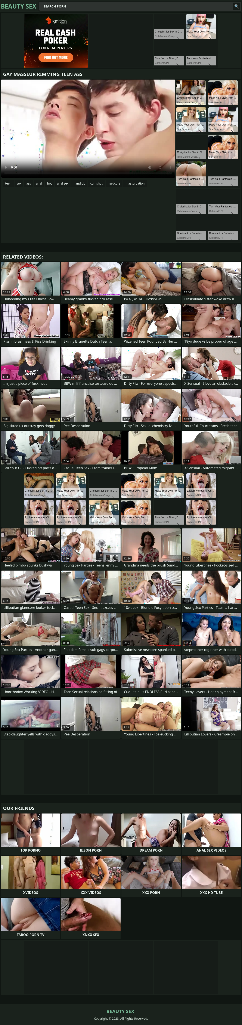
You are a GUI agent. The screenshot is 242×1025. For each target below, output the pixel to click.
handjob (79, 183)
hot (49, 183)
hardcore (114, 183)
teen (8, 183)
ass (28, 183)
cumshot (96, 183)
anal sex (62, 183)
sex (19, 183)
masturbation (135, 183)
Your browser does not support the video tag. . (88, 129)
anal (39, 183)
